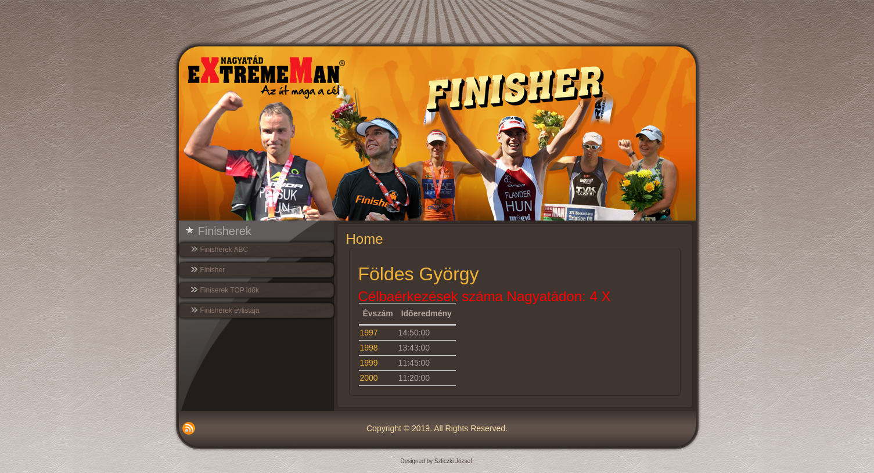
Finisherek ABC (224, 249)
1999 (369, 362)
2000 (369, 377)
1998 (369, 347)
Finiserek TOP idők (229, 290)
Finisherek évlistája (230, 310)
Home (364, 239)
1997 (369, 332)
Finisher (212, 270)
